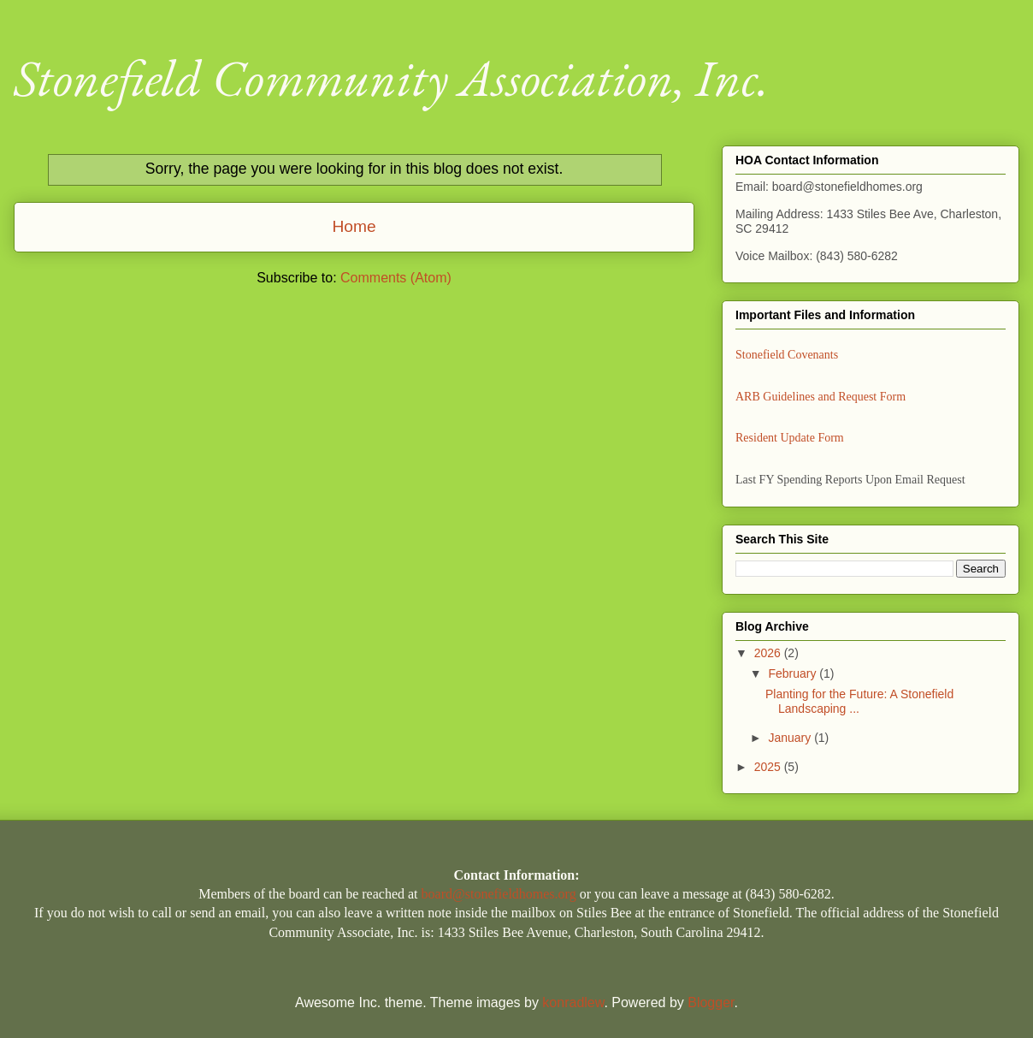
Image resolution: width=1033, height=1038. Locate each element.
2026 (769, 653)
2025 (769, 767)
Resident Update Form (789, 437)
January (791, 737)
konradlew (573, 1002)
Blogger (711, 1002)
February (793, 673)
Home (353, 226)
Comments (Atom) (396, 277)
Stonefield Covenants (786, 354)
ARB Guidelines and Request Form (820, 396)
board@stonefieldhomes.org (499, 894)
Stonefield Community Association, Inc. (391, 77)
